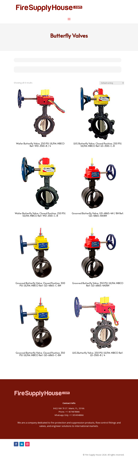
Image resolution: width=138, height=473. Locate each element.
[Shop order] (111, 83)
